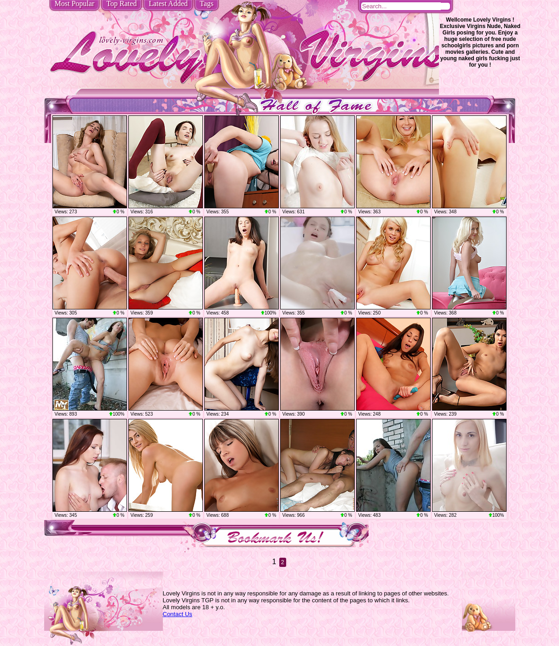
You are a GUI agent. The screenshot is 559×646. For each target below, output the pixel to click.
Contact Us (177, 614)
